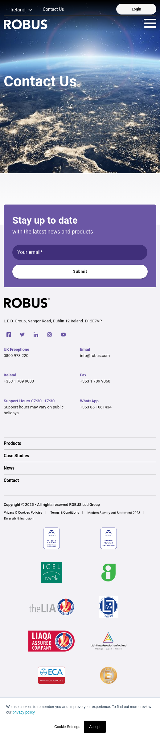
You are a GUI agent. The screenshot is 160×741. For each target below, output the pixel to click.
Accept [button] (95, 727)
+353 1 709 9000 (19, 381)
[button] (18, 10)
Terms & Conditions (64, 513)
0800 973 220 (16, 355)
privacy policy (24, 712)
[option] (80, 443)
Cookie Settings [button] (67, 727)
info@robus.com (95, 355)
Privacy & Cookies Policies (23, 513)
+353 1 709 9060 (95, 381)
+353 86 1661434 (96, 407)
